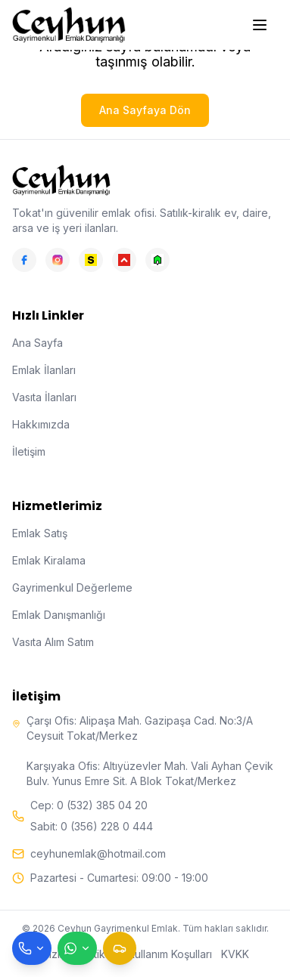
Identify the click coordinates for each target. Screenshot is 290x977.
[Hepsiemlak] (124, 260)
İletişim (28, 451)
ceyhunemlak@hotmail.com (98, 853)
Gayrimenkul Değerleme (72, 587)
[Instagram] (57, 260)
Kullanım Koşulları (170, 954)
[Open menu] (261, 25)
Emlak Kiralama (49, 560)
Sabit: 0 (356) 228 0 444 (91, 826)
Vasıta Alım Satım (53, 641)
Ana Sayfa (37, 342)
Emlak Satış (39, 533)
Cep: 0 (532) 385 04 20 (89, 805)
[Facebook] (24, 260)
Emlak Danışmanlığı (58, 614)
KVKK (235, 954)
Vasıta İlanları (44, 397)
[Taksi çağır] (119, 948)
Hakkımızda (41, 424)
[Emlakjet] (157, 260)
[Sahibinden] (91, 260)
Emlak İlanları (44, 369)
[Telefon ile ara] (31, 948)
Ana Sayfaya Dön (145, 110)
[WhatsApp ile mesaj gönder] (77, 948)
